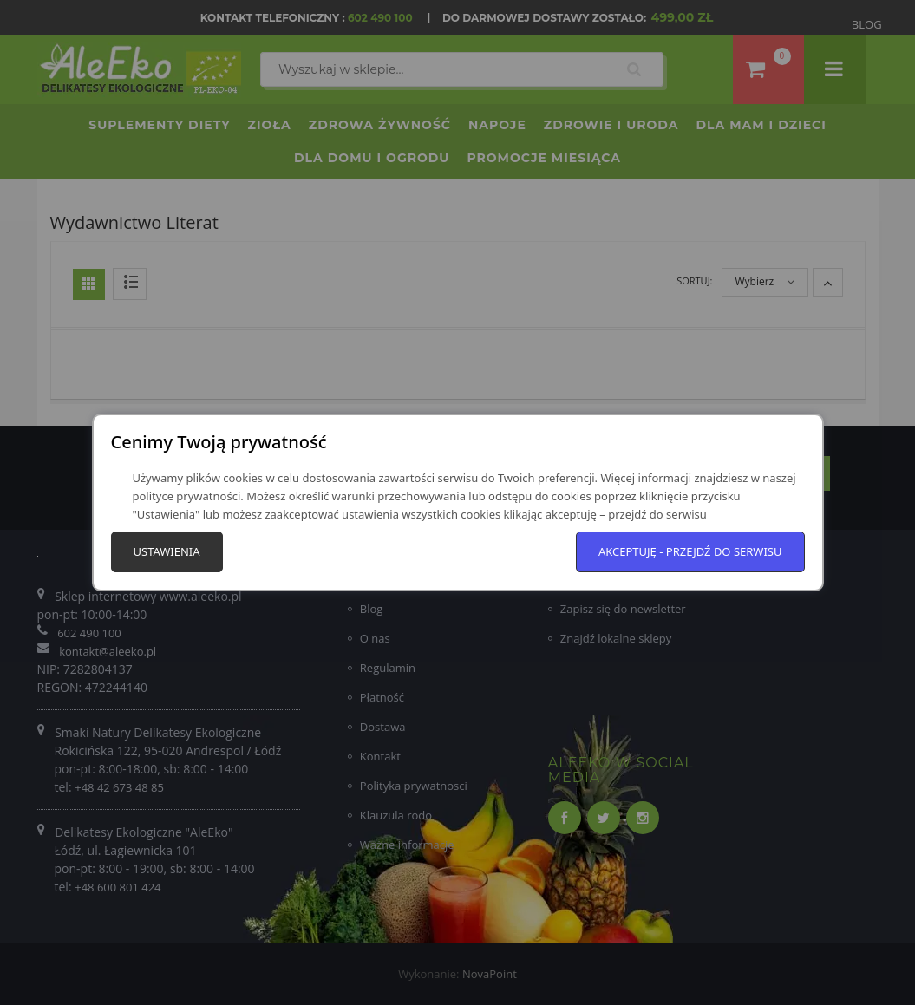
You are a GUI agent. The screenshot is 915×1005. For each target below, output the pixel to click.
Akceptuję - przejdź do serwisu (690, 551)
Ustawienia (167, 551)
